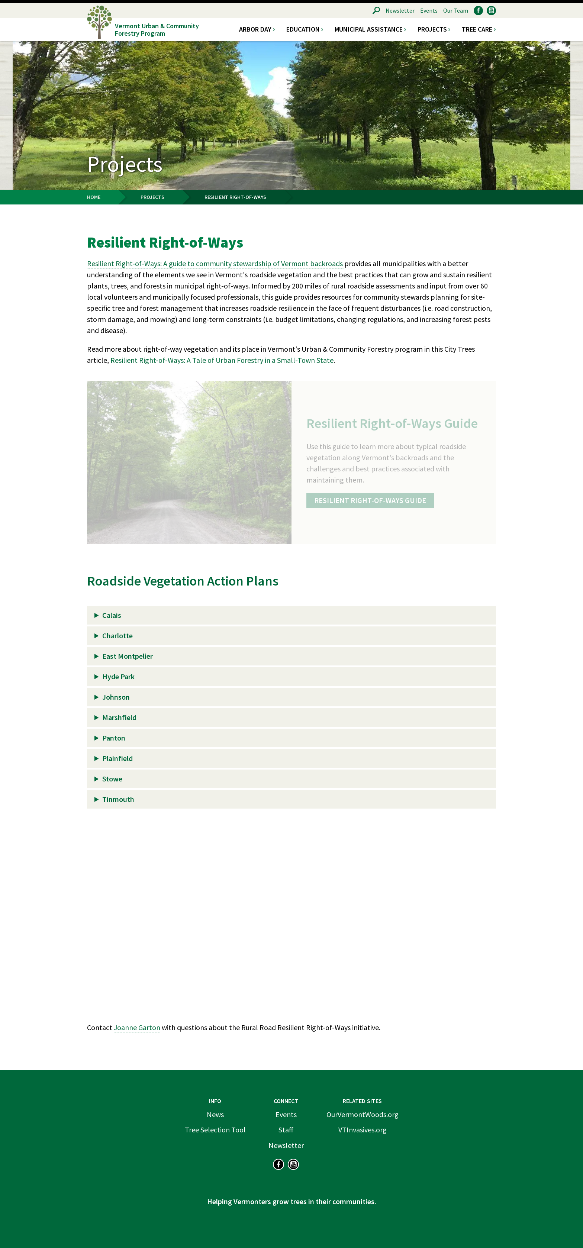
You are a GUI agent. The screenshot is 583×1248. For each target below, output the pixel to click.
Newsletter (400, 10)
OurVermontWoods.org (362, 1114)
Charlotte (117, 635)
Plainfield (117, 758)
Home (93, 197)
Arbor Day (255, 29)
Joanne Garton (137, 1027)
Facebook (478, 10)
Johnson (116, 697)
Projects (432, 29)
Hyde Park (118, 676)
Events (429, 10)
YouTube (491, 10)
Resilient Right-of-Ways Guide (370, 500)
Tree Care (477, 29)
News (215, 1114)
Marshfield (119, 717)
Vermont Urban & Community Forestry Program (157, 29)
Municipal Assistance (369, 29)
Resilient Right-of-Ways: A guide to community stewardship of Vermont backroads (215, 263)
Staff (285, 1129)
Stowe (112, 778)
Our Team (455, 10)
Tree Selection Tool (215, 1129)
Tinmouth (118, 799)
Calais (111, 615)
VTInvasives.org (362, 1129)
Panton (113, 737)
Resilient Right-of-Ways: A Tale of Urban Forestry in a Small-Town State (222, 360)
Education (303, 29)
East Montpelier (127, 656)
